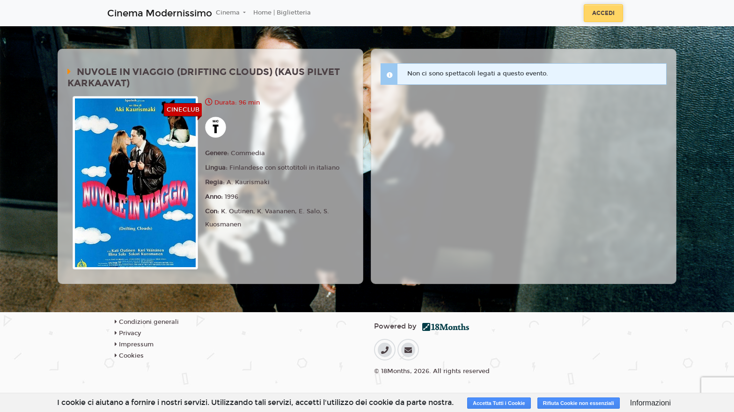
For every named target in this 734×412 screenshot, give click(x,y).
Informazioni (650, 403)
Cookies (129, 356)
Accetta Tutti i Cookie (499, 403)
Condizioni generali (147, 322)
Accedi (603, 13)
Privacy (128, 333)
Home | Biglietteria (282, 12)
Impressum (134, 344)
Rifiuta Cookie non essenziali (578, 403)
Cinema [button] (229, 12)
